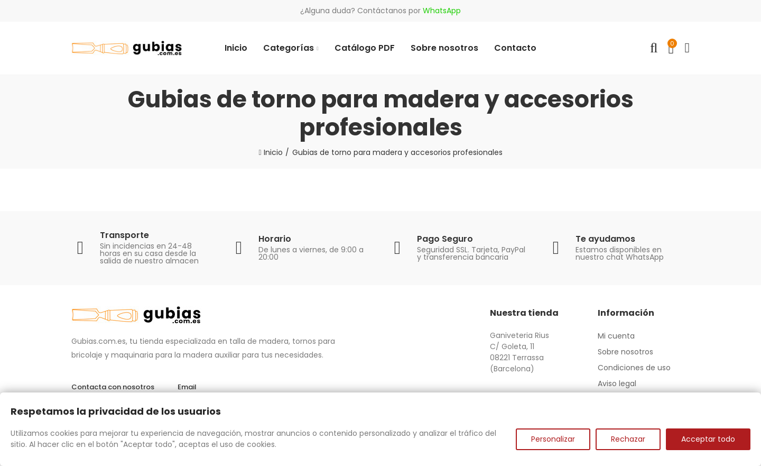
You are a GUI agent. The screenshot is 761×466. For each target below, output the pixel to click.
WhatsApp (442, 10)
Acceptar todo (708, 439)
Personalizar (553, 439)
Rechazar (628, 439)
